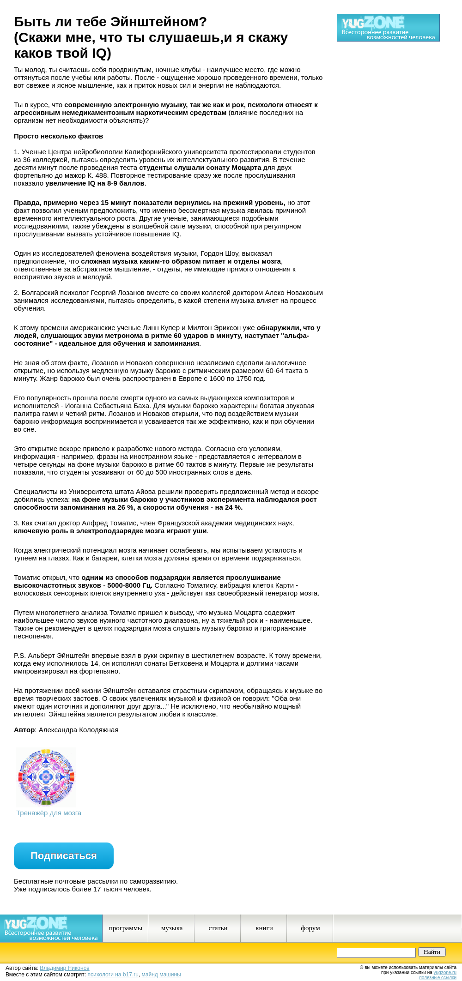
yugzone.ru (445, 972)
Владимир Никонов (64, 968)
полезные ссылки (437, 977)
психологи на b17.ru (113, 974)
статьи (217, 928)
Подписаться (63, 855)
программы (125, 928)
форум (310, 928)
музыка (172, 928)
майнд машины (161, 974)
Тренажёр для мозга (48, 813)
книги (264, 928)
